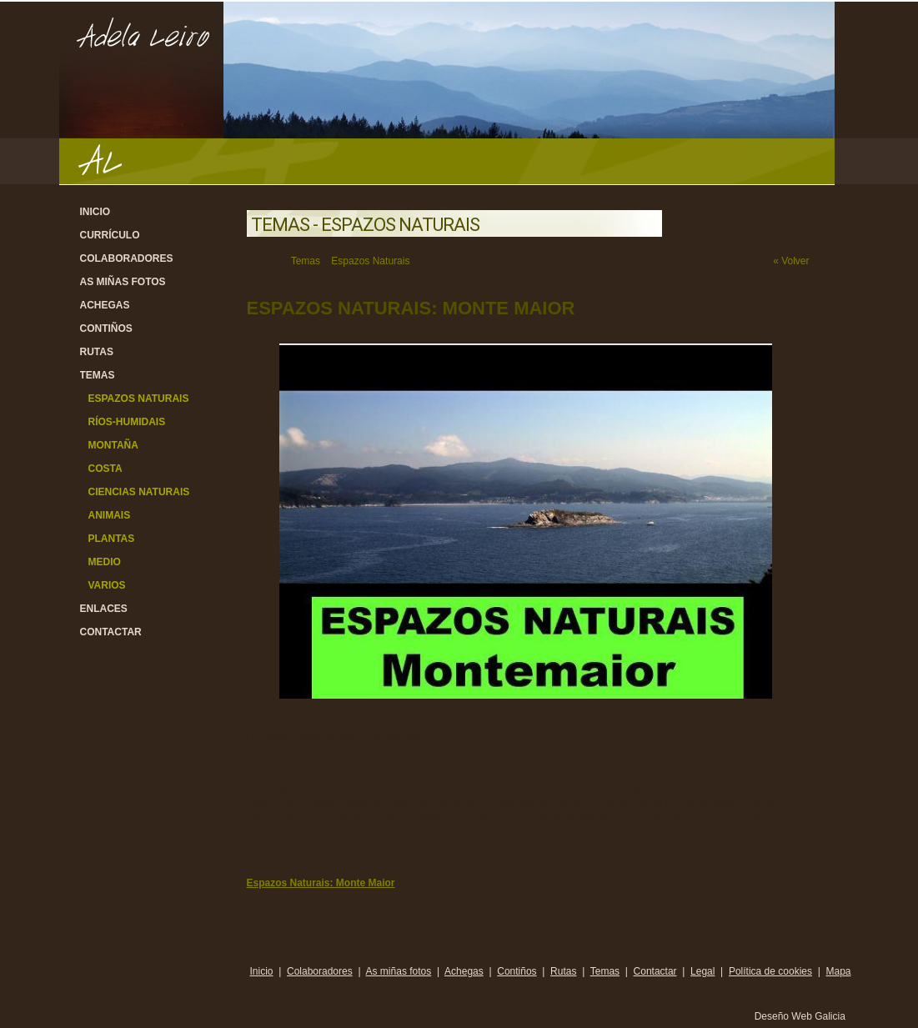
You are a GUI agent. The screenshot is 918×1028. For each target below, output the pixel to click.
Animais (109, 515)
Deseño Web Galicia (802, 1016)
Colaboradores (126, 258)
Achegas (105, 305)
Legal (702, 971)
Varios (107, 585)
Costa (105, 468)
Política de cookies (770, 971)
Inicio (95, 212)
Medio (104, 562)
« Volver (791, 261)
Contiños (106, 328)
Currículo (110, 235)
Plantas (111, 538)
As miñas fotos (123, 282)
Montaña (113, 445)
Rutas (96, 352)
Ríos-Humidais (127, 422)
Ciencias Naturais (139, 492)
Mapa (837, 971)
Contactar (111, 632)
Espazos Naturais (138, 398)
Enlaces (104, 608)
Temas (97, 375)
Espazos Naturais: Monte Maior (321, 883)
